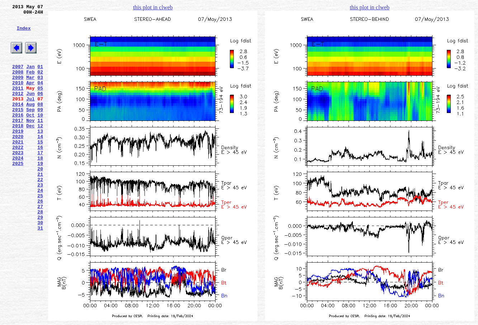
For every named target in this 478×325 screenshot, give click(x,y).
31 (40, 271)
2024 (17, 187)
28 (40, 251)
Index (23, 33)
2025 (17, 193)
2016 (17, 135)
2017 (17, 141)
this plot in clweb (153, 7)
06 (40, 109)
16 (40, 174)
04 (40, 96)
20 (40, 200)
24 (40, 225)
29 (40, 258)
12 (40, 148)
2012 (17, 109)
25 (40, 232)
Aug (30, 122)
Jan (30, 77)
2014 (17, 122)
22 (40, 212)
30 (40, 264)
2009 (17, 90)
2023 (17, 180)
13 (40, 154)
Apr (30, 96)
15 (40, 167)
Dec (30, 148)
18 (40, 187)
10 (40, 135)
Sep (30, 129)
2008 (17, 83)
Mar (30, 90)
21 (40, 206)
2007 (17, 77)
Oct (30, 135)
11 (40, 141)
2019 (17, 154)
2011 (17, 103)
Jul (30, 116)
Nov (30, 141)
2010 (17, 96)
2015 (17, 129)
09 (40, 129)
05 (40, 103)
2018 (17, 148)
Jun (30, 109)
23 (40, 219)
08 (40, 122)
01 (40, 77)
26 (40, 238)
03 (40, 90)
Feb (30, 83)
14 (40, 161)
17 (40, 180)
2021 (17, 167)
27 (40, 245)
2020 (17, 161)
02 (40, 83)
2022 (17, 174)
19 (40, 193)
